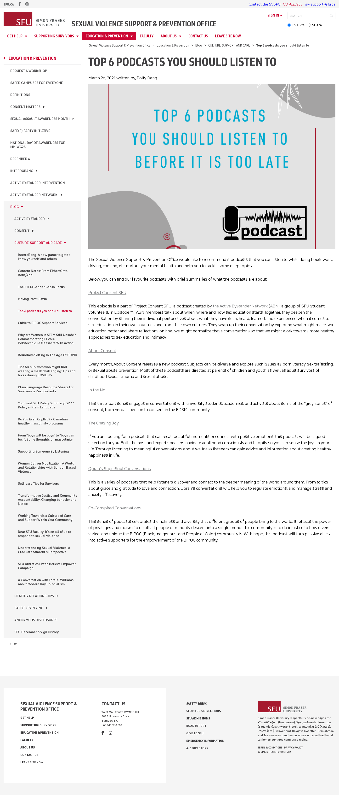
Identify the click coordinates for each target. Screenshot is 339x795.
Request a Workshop (28, 71)
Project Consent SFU (107, 292)
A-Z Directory (197, 748)
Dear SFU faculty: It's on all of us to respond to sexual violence (44, 534)
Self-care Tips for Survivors (38, 484)
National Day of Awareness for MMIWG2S (37, 145)
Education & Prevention (107, 36)
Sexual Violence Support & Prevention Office (144, 23)
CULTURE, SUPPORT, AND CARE (229, 45)
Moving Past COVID (32, 299)
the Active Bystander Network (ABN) (246, 306)
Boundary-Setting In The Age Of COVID (47, 355)
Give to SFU (194, 733)
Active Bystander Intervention (37, 183)
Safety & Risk (196, 703)
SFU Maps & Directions (203, 711)
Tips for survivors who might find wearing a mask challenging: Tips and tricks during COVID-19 (47, 371)
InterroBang (21, 171)
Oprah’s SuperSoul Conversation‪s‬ (119, 468)
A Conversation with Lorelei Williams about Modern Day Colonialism (45, 582)
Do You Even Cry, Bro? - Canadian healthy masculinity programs (43, 421)
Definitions (20, 95)
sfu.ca (9, 4)
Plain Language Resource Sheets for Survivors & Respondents (45, 389)
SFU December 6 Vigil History (36, 632)
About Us (169, 36)
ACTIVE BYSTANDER (29, 219)
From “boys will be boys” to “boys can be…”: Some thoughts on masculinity (46, 437)
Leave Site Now (228, 36)
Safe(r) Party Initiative (30, 131)
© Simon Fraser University (274, 752)
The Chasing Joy (103, 423)
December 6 (20, 159)
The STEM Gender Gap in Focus (41, 287)
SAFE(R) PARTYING (28, 608)
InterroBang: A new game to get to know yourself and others (44, 257)
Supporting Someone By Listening (43, 451)
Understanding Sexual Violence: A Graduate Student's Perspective (44, 550)
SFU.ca (317, 25)
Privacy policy (293, 747)
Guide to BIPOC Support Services (42, 323)
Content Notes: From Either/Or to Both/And (43, 273)
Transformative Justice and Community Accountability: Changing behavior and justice (47, 500)
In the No (96, 390)
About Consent (102, 350)
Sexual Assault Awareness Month (40, 119)
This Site (298, 25)
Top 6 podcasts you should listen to (45, 311)
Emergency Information (205, 741)
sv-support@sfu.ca (320, 4)
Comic (15, 644)
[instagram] (27, 4)
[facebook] (19, 4)
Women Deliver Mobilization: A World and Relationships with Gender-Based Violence (47, 467)
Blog (198, 45)
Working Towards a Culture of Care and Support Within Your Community (45, 518)
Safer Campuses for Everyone (36, 83)
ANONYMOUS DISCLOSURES (35, 620)
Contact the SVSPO (265, 4)
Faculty (146, 36)
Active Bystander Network (34, 195)
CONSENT (21, 231)
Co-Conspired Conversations (115, 508)
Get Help (15, 36)
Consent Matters (25, 107)
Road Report (196, 726)
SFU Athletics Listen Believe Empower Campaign (47, 566)
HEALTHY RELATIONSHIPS (34, 596)
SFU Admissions (198, 718)
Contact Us (198, 36)
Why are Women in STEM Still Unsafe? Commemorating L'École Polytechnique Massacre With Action (47, 339)
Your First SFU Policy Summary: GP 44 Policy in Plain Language (46, 405)
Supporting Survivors (54, 36)
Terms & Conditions (270, 747)
